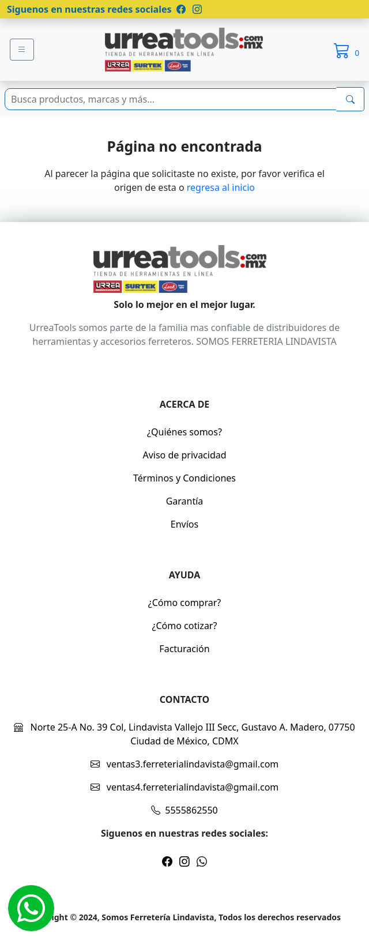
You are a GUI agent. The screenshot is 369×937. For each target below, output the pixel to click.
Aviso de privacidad (184, 455)
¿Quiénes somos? (184, 432)
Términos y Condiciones (184, 478)
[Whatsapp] (31, 908)
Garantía (185, 501)
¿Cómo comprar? (184, 602)
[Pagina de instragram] (196, 9)
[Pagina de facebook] (181, 9)
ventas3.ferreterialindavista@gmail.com (185, 764)
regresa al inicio (221, 187)
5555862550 (184, 810)
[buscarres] (350, 99)
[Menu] (22, 50)
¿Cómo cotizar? (184, 625)
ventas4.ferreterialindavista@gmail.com (185, 787)
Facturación (184, 648)
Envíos (184, 524)
